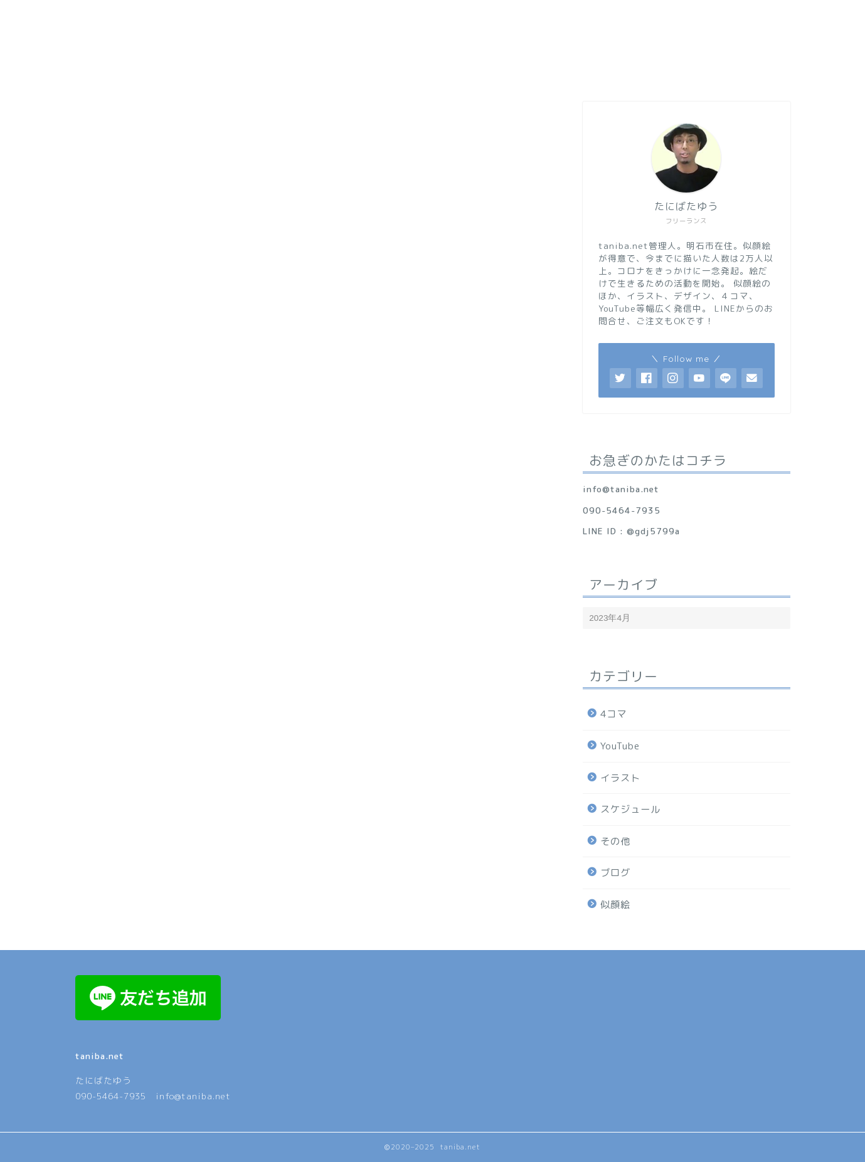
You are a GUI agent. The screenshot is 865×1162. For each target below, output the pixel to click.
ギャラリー (489, 69)
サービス (356, 69)
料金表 (558, 69)
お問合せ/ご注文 (639, 69)
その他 (615, 841)
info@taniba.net (621, 489)
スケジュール (630, 809)
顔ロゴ (420, 69)
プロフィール (278, 69)
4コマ (613, 714)
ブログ (615, 872)
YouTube (620, 746)
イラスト (620, 777)
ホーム (204, 69)
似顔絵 (615, 904)
